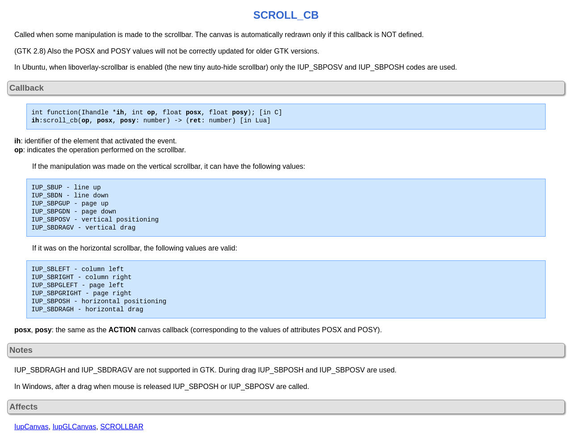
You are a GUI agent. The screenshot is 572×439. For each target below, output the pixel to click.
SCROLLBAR (121, 427)
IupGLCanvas (74, 427)
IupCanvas (31, 427)
